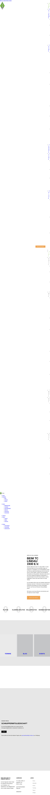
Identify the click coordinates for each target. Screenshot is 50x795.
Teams (48, 156)
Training (48, 393)
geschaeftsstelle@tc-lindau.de (28, 735)
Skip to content (3, 0)
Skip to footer (9, 0)
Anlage (49, 436)
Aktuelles (48, 13)
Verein (48, 48)
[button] (47, 250)
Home (49, 253)
